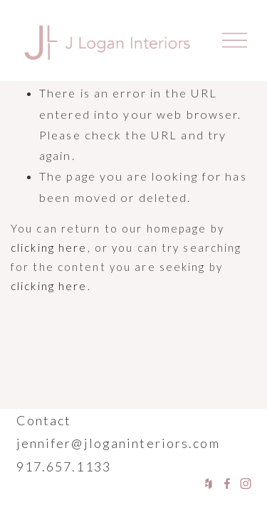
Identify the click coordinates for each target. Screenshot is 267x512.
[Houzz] (208, 483)
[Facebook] (227, 483)
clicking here (49, 247)
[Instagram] (245, 483)
